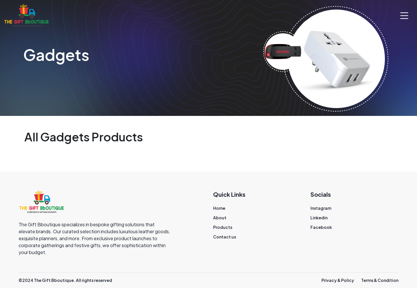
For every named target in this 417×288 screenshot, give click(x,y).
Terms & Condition (379, 280)
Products (222, 227)
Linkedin (319, 217)
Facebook (321, 227)
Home (219, 208)
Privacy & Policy (337, 280)
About (219, 217)
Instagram (320, 208)
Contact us (224, 236)
